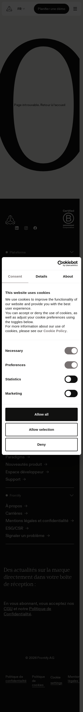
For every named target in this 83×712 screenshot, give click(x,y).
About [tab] (68, 276)
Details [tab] (41, 276)
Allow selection (41, 429)
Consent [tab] (15, 276)
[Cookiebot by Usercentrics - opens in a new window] (58, 264)
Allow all (42, 414)
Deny (41, 444)
